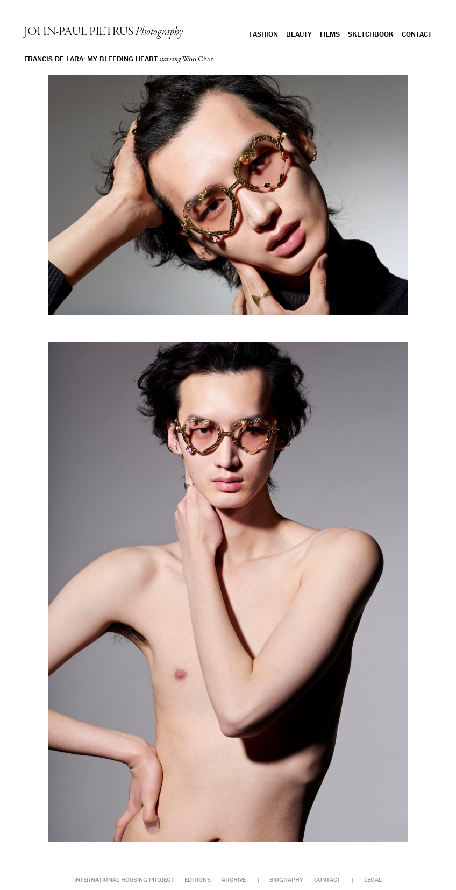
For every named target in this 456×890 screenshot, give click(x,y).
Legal (373, 879)
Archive (234, 879)
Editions (197, 879)
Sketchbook (371, 34)
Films (330, 34)
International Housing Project (124, 879)
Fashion (263, 34)
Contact (417, 34)
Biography (286, 879)
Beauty (299, 34)
